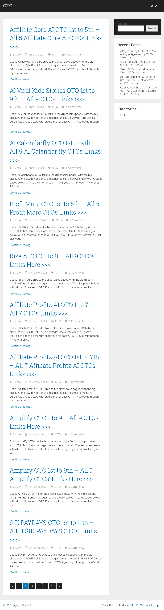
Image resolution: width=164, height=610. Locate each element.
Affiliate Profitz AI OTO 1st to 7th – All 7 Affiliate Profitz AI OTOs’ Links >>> (54, 365)
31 (52, 586)
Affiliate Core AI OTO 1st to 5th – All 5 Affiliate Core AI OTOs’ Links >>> (56, 37)
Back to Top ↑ (152, 605)
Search (122, 23)
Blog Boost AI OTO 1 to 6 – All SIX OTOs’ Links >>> (138, 63)
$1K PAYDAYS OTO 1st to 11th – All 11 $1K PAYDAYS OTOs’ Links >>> (53, 530)
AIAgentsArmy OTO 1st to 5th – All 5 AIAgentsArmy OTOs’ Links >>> (138, 54)
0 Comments (74, 54)
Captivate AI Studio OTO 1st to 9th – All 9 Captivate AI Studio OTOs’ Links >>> (138, 91)
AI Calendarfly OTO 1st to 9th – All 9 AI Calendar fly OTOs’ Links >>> (55, 151)
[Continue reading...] (21, 79)
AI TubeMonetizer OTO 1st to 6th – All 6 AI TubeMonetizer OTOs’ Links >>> (137, 80)
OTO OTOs (136, 605)
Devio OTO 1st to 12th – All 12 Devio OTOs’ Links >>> (138, 71)
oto (19, 54)
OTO (7, 6)
